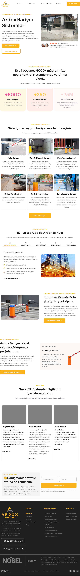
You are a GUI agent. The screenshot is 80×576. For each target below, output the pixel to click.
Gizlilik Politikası (54, 571)
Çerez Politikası (43, 571)
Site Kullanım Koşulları (31, 571)
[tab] (10, 244)
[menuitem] (20, 4)
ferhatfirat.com (5, 572)
